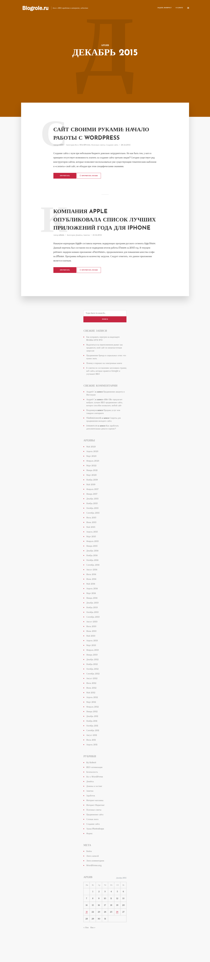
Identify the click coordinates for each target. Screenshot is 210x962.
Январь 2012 (91, 725)
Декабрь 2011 (92, 730)
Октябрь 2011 (92, 740)
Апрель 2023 (92, 465)
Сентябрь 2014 (92, 579)
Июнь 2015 (91, 536)
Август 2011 (91, 749)
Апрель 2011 (91, 758)
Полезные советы (98, 153)
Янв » (92, 941)
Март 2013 (91, 659)
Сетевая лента (92, 833)
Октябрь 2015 (92, 522)
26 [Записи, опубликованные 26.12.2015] (117, 926)
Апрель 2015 (92, 546)
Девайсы (79, 250)
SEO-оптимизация (94, 781)
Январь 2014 (91, 612)
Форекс (89, 847)
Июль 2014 (91, 588)
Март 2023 (91, 470)
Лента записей (92, 870)
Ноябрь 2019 (92, 494)
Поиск (105, 333)
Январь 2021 (91, 484)
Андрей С (90, 406)
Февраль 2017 (92, 503)
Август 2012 (91, 692)
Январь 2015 (91, 560)
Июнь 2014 (91, 593)
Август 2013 (91, 636)
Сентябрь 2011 (92, 744)
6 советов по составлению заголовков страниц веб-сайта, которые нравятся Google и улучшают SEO (106, 385)
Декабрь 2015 (92, 513)
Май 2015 (90, 541)
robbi (61, 153)
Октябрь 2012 (92, 683)
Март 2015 (91, 550)
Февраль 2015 (92, 555)
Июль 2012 (91, 697)
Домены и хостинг (94, 800)
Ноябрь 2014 (91, 569)
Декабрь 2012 (92, 673)
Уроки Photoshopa (95, 842)
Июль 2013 (91, 640)
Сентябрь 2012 (92, 688)
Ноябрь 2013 (92, 621)
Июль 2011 (91, 754)
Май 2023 (90, 461)
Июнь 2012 (91, 702)
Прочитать (65, 184)
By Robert (91, 776)
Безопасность (92, 786)
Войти (89, 865)
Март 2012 (91, 716)
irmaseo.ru (91, 440)
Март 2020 (91, 489)
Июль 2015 (91, 531)
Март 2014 (91, 607)
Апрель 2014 (91, 602)
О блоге (179, 8)
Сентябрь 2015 (92, 527)
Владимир (90, 424)
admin (61, 250)
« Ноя (85, 941)
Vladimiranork (93, 432)
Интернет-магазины (94, 814)
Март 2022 (91, 479)
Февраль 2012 (92, 721)
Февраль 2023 (92, 475)
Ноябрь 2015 (92, 517)
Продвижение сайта (94, 828)
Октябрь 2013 (92, 626)
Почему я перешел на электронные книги (104, 377)
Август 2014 (91, 583)
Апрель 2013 (92, 654)
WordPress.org (94, 879)
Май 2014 (90, 598)
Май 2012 (90, 706)
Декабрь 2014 (92, 565)
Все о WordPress (82, 153)
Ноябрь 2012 (92, 678)
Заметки (86, 250)
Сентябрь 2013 (92, 631)
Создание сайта (112, 153)
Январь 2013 (91, 669)
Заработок (90, 809)
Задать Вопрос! (164, 8)
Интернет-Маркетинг (95, 819)
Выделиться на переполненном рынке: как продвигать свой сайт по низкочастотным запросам (104, 362)
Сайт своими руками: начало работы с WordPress (97, 137)
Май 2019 (90, 498)
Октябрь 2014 (92, 574)
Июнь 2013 (91, 645)
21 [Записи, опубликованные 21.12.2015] (87, 926)
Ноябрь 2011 (91, 735)
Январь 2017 (91, 508)
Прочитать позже (91, 184)
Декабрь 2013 (92, 617)
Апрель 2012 (92, 711)
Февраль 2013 (92, 664)
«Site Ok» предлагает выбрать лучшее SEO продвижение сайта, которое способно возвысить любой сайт (104, 416)
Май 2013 (90, 650)
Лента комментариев (95, 875)
